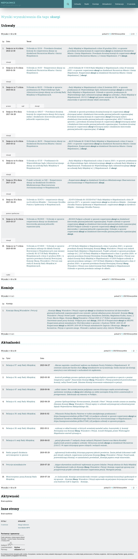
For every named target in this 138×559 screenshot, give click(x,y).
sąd (23, 106)
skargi (8, 62)
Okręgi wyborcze (23, 525)
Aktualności (107, 4)
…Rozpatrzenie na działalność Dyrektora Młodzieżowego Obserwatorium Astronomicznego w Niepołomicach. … (101, 181)
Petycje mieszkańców (16, 464)
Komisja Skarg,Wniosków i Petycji (21, 310)
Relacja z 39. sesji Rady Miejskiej (20, 413)
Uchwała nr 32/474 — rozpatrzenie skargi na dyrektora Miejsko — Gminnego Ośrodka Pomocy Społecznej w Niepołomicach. (46, 202)
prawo (8, 106)
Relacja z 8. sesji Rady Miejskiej (20, 440)
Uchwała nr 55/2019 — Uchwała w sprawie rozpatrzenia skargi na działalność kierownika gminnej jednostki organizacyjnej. (45, 223)
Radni (86, 4)
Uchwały (77, 4)
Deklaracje (119, 4)
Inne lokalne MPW (24, 528)
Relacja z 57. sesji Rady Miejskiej (20, 365)
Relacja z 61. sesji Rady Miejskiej (20, 401)
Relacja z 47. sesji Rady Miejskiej (20, 389)
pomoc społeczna (12, 213)
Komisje (95, 4)
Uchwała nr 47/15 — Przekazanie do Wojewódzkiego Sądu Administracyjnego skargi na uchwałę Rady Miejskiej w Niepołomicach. (45, 164)
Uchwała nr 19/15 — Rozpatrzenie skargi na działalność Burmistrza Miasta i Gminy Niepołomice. (46, 70)
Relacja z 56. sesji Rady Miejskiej (20, 377)
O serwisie (131, 4)
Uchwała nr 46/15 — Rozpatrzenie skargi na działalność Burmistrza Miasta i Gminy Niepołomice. (46, 143)
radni (8, 275)
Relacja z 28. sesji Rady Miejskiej (20, 428)
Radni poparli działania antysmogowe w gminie (17, 453)
